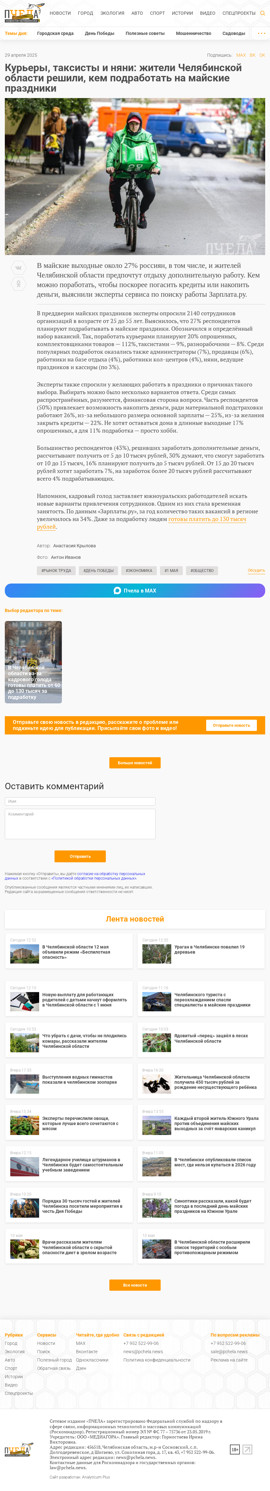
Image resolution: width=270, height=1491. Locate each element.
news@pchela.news (143, 1351)
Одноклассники (92, 1360)
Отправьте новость (231, 725)
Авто (137, 13)
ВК (253, 55)
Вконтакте (86, 1351)
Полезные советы (145, 33)
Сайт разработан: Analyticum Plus (80, 1477)
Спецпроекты (239, 13)
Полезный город (54, 1360)
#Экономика (139, 570)
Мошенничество (193, 33)
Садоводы (234, 33)
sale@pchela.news (229, 1351)
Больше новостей (135, 762)
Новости (60, 13)
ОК (262, 55)
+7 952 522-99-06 (141, 1343)
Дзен (81, 1368)
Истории (182, 13)
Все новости (135, 1285)
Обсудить (256, 570)
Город (85, 13)
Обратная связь (54, 1368)
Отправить (80, 856)
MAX (241, 55)
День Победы (99, 33)
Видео (207, 13)
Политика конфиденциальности (156, 1360)
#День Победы (98, 570)
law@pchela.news (68, 1467)
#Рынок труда (56, 570)
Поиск (43, 1351)
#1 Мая (171, 570)
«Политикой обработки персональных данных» (93, 878)
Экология (112, 13)
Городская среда (55, 33)
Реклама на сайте (229, 1360)
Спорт (157, 13)
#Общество (202, 570)
